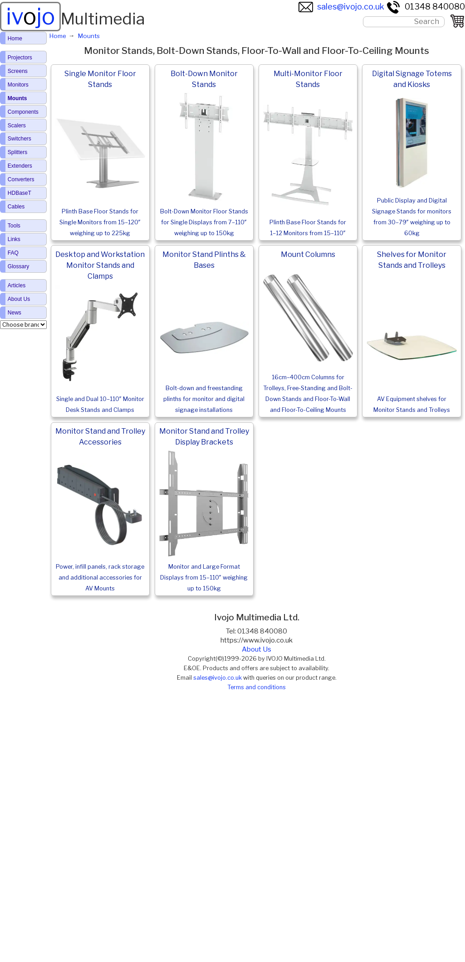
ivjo (30, 16)
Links (14, 239)
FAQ (13, 253)
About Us (256, 649)
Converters (21, 179)
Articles (16, 285)
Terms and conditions (256, 687)
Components (23, 112)
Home (15, 38)
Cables (16, 206)
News (14, 312)
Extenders (20, 166)
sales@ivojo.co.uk (341, 6)
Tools (14, 225)
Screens (18, 71)
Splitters (17, 152)
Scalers (17, 125)
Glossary (18, 266)
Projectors (20, 57)
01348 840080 (425, 6)
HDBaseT (19, 193)
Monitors (18, 85)
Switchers (19, 138)
